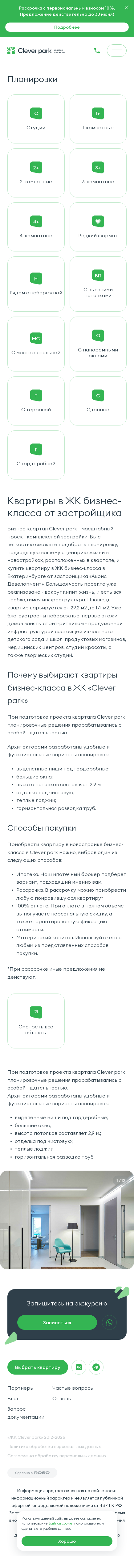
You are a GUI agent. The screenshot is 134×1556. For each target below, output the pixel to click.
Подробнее (67, 27)
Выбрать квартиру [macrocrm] (37, 1367)
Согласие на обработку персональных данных (56, 1456)
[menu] (117, 50)
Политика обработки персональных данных (54, 1446)
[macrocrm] (67, 1541)
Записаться (57, 1322)
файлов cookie (60, 1523)
